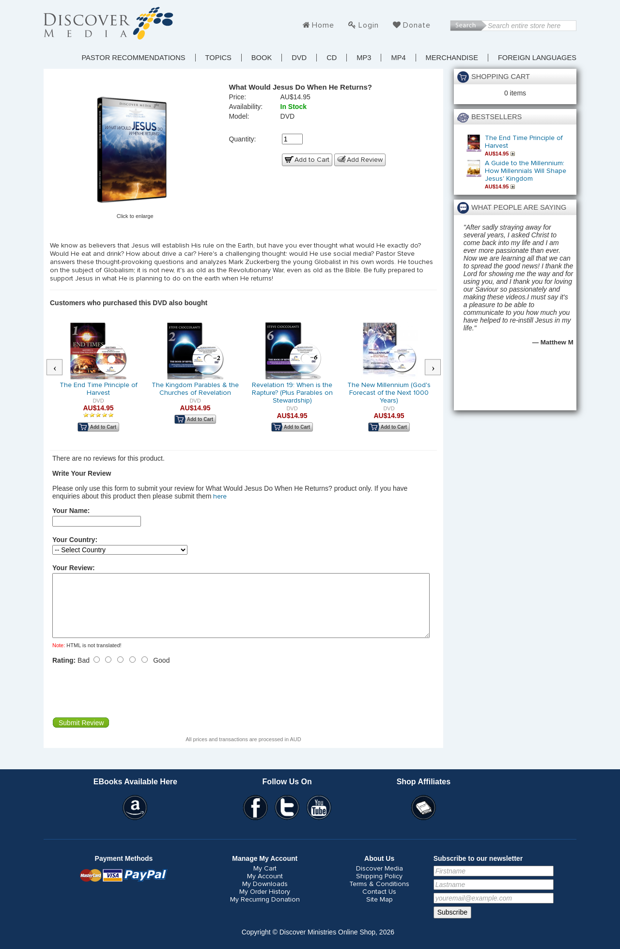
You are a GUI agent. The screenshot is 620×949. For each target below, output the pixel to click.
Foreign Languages (537, 58)
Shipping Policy (379, 888)
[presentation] (126, 702)
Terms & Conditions (379, 895)
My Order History (264, 903)
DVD (299, 58)
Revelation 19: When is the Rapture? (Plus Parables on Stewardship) (292, 393)
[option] (98, 383)
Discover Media (379, 880)
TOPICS (218, 58)
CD (331, 58)
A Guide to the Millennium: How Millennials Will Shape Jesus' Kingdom (525, 171)
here (220, 496)
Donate (417, 25)
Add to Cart (311, 159)
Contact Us (379, 903)
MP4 (398, 58)
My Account (265, 888)
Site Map (379, 911)
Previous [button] (59, 367)
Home (323, 25)
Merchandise (452, 58)
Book (261, 58)
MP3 (363, 58)
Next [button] (438, 367)
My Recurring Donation (265, 911)
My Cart (265, 880)
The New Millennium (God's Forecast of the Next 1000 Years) (389, 393)
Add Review (365, 159)
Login (368, 25)
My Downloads (265, 895)
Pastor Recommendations (133, 58)
